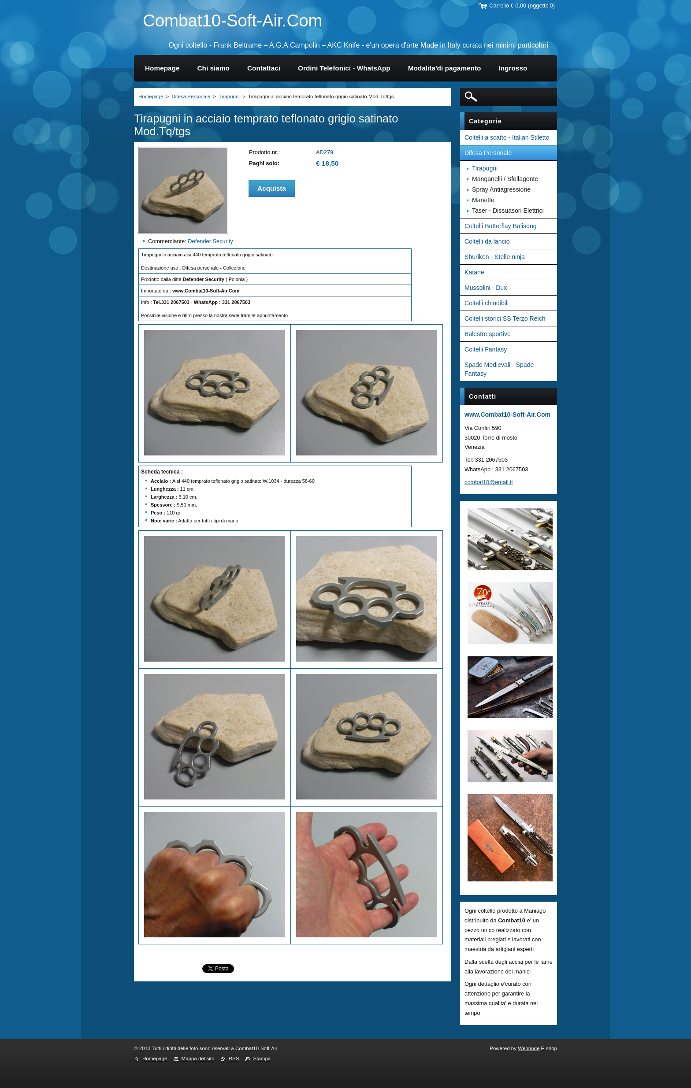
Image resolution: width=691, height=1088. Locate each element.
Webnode (528, 1048)
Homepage (150, 96)
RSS (234, 1058)
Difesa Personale (190, 96)
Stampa (262, 1058)
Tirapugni (229, 96)
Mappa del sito (198, 1058)
